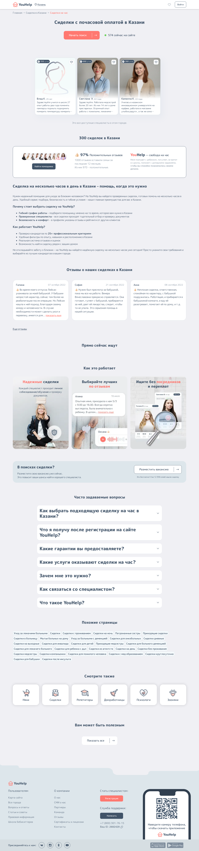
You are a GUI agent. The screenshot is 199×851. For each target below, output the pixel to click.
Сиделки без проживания (152, 648)
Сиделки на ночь (103, 633)
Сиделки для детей (82, 643)
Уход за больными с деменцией (89, 638)
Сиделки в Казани (37, 12)
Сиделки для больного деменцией (146, 643)
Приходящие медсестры (110, 643)
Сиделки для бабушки (27, 659)
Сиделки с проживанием (77, 633)
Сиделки (55, 633)
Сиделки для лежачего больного (33, 648)
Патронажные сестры (127, 633)
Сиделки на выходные (26, 643)
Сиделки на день (125, 648)
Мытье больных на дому (54, 638)
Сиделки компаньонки (52, 654)
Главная (19, 12)
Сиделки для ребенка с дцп (70, 648)
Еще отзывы (20, 329)
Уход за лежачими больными (30, 633)
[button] (42, 4)
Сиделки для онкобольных (125, 638)
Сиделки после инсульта (56, 659)
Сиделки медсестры (25, 654)
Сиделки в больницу (25, 638)
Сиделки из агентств (101, 648)
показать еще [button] (53, 315)
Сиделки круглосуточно (159, 654)
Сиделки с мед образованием (126, 654)
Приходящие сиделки (155, 633)
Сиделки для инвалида (55, 643)
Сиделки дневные (154, 638)
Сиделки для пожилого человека (87, 654)
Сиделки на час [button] (59, 12)
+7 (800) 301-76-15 (112, 823)
